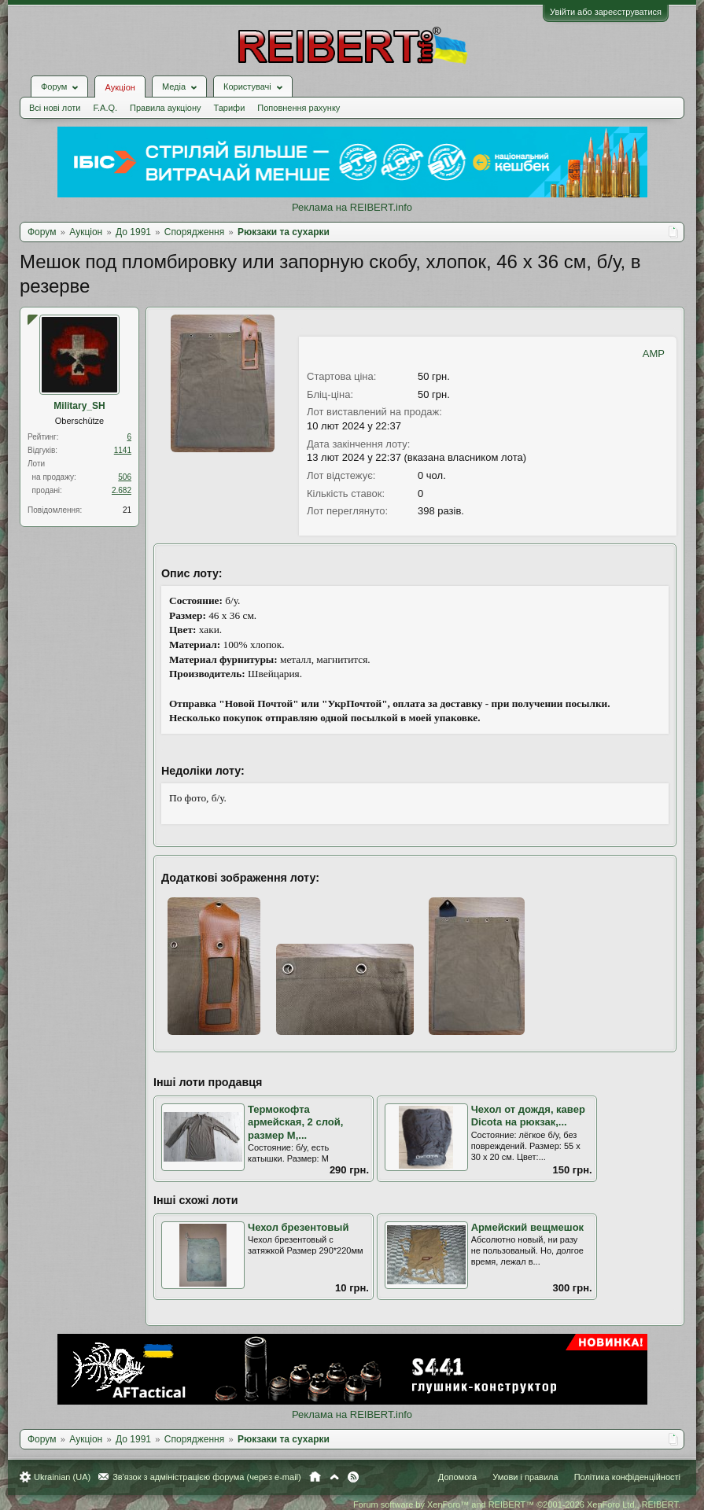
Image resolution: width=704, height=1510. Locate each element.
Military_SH (79, 405)
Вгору (334, 1476)
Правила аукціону (165, 107)
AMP (654, 353)
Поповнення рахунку (298, 107)
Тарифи (229, 107)
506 (124, 477)
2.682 (121, 490)
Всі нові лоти (54, 107)
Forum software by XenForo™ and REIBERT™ (516, 1504)
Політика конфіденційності (627, 1477)
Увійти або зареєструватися (606, 12)
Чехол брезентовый (298, 1227)
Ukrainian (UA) (62, 1477)
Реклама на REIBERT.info (352, 207)
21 (127, 510)
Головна (315, 1476)
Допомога (457, 1477)
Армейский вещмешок (527, 1227)
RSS (353, 1476)
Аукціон (120, 87)
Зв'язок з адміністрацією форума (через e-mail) (206, 1477)
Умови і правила (525, 1477)
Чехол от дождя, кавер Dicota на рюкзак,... (528, 1116)
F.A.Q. (105, 107)
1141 (122, 450)
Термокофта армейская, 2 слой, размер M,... (295, 1122)
